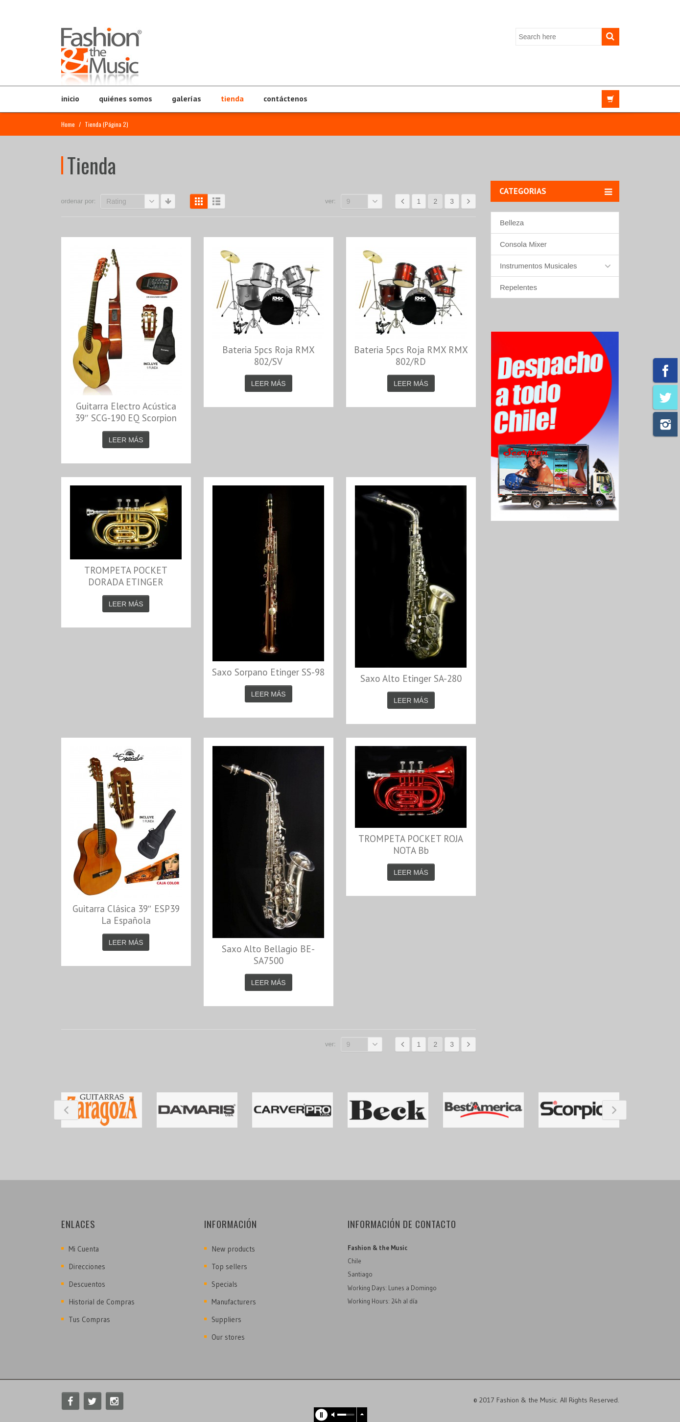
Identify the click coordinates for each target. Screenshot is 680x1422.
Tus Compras (89, 1319)
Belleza (512, 222)
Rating (132, 201)
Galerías (186, 98)
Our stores (228, 1337)
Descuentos (87, 1284)
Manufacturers (233, 1301)
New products (233, 1248)
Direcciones (87, 1266)
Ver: (330, 201)
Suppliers (226, 1319)
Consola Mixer (523, 244)
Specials (224, 1284)
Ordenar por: (78, 201)
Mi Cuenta (84, 1248)
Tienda (232, 98)
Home (68, 124)
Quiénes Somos (125, 98)
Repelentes (518, 287)
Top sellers (229, 1266)
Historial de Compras (102, 1301)
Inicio (70, 98)
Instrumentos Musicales (538, 266)
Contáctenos (285, 98)
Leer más (126, 440)
